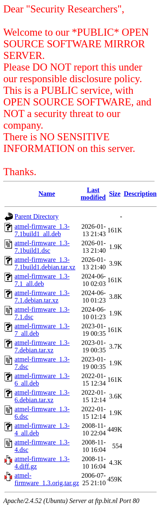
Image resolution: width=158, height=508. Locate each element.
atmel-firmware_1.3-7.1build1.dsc (42, 246)
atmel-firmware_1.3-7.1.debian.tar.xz (42, 296)
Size (115, 193)
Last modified (93, 193)
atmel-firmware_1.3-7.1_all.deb (42, 280)
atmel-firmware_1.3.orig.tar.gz (47, 479)
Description (140, 193)
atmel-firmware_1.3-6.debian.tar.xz (42, 396)
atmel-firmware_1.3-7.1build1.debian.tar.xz (45, 263)
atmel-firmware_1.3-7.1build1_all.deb (42, 230)
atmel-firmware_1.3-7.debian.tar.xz (42, 346)
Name (47, 193)
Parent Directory (36, 216)
